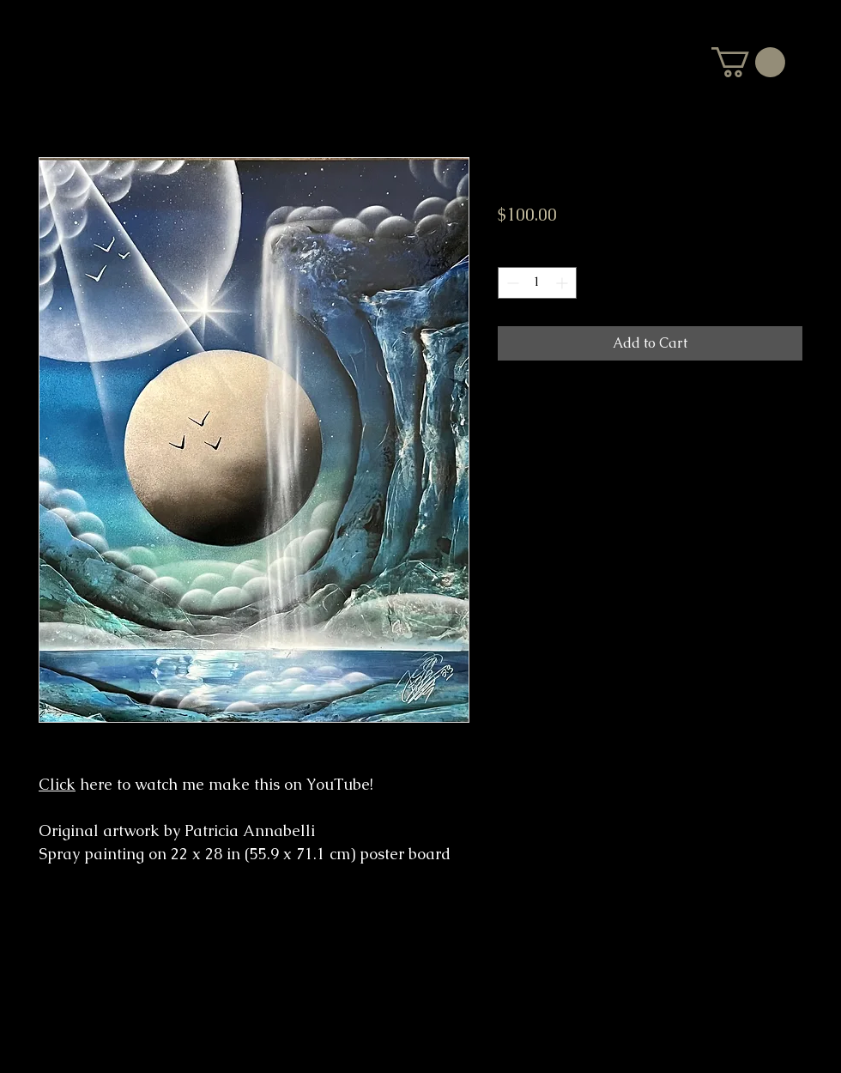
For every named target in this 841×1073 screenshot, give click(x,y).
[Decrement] (511, 283)
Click (57, 784)
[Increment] (563, 283)
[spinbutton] (537, 283)
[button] (748, 62)
